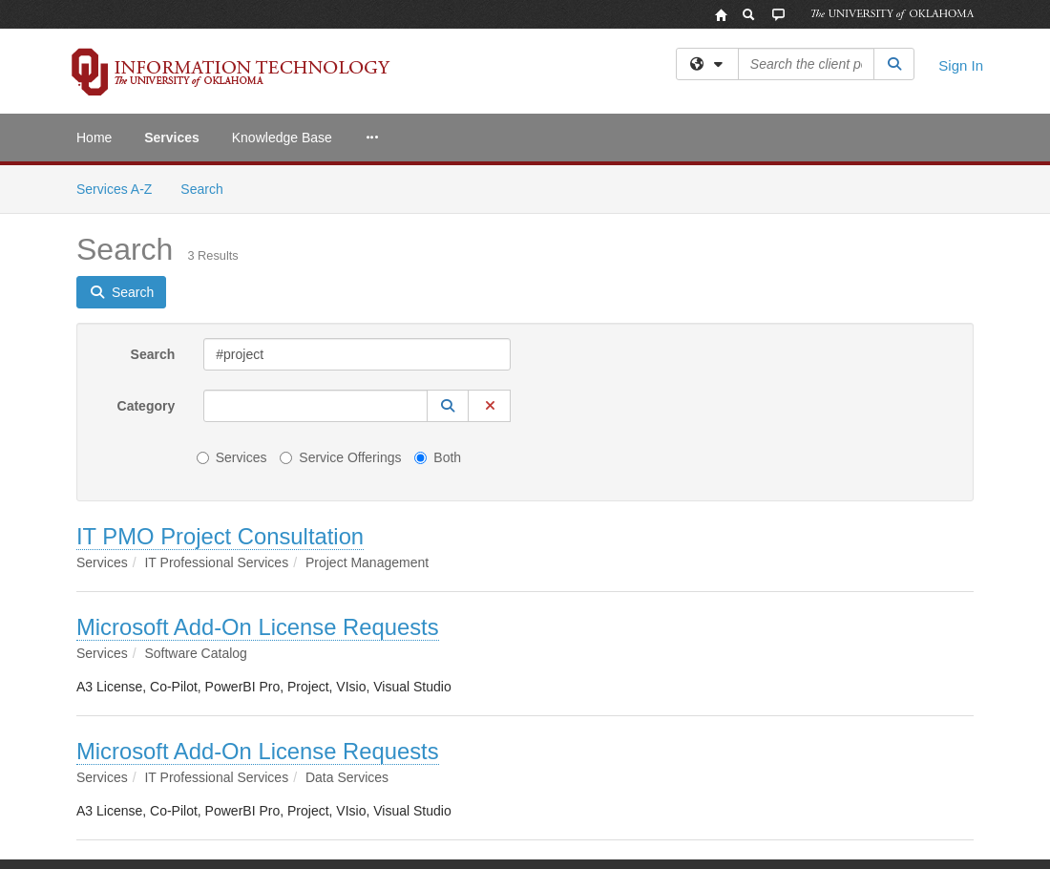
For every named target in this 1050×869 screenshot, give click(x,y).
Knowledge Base (282, 137)
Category (146, 405)
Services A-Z (114, 189)
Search (208, 188)
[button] (448, 406)
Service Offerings (340, 457)
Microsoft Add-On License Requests (257, 627)
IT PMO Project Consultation (220, 536)
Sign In (960, 65)
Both (437, 457)
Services (172, 137)
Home (94, 137)
